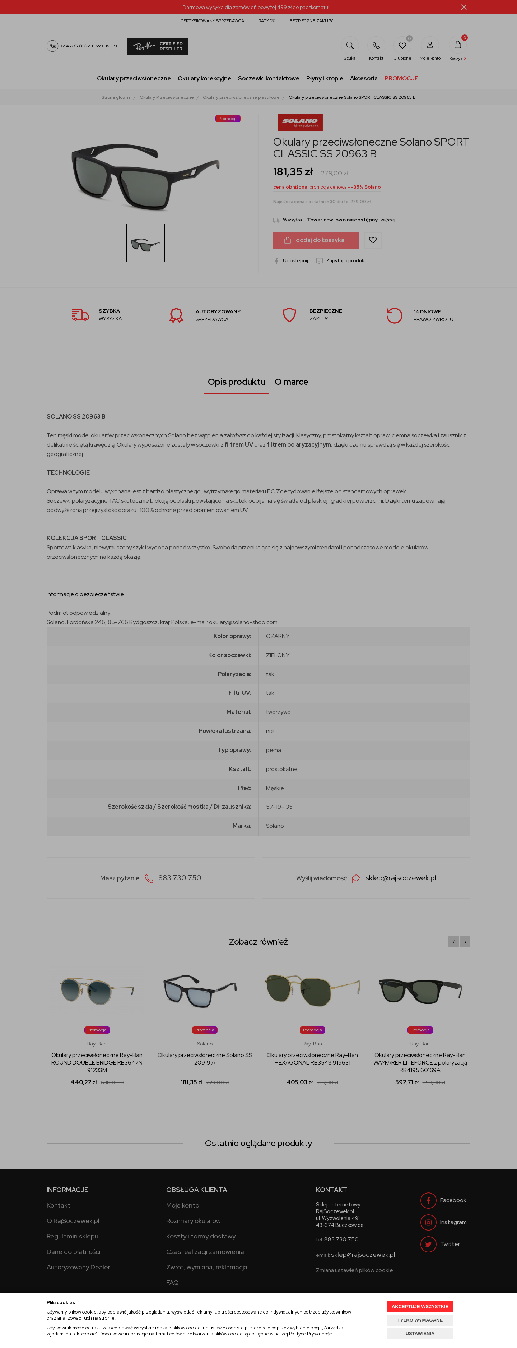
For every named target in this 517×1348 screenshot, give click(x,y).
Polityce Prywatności (311, 1334)
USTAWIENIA (420, 1333)
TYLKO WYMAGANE (420, 1320)
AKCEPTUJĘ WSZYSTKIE (420, 1306)
